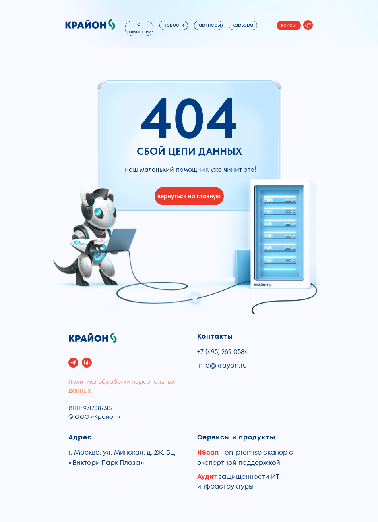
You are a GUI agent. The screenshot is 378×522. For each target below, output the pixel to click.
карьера (242, 25)
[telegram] (73, 363)
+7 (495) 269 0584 (222, 351)
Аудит (208, 476)
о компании (138, 28)
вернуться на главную (189, 196)
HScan (208, 452)
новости (173, 25)
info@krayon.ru (222, 365)
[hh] (87, 363)
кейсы (288, 25)
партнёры (208, 25)
